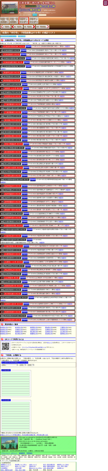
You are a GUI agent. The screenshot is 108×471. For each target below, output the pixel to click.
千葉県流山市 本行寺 (12, 116)
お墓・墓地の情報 (48, 468)
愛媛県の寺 (33, 333)
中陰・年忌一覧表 (20, 470)
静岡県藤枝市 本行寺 (12, 202)
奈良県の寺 (63, 329)
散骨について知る (20, 466)
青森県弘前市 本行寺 (11, 72)
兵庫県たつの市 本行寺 (13, 262)
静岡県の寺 (33, 327)
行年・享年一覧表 (62, 466)
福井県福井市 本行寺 (12, 186)
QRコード (49, 342)
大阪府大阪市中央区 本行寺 (15, 240)
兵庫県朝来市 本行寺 (12, 254)
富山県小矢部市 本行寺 (13, 168)
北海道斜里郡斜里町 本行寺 (14, 46)
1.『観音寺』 (6, 26)
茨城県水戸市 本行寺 (12, 92)
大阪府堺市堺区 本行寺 (13, 225)
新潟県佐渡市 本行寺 (12, 160)
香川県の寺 (18, 333)
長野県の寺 (3, 327)
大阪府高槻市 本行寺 (12, 250)
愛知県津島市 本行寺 (12, 206)
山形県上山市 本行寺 (12, 84)
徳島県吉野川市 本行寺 (13, 286)
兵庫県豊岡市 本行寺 (12, 258)
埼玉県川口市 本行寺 (12, 96)
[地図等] (67, 46)
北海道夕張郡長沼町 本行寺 (14, 58)
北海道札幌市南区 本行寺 (13, 62)
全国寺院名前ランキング (8, 36)
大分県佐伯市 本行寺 (12, 320)
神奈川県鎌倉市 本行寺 (13, 144)
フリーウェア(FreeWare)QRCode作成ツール (34, 347)
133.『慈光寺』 (28, 26)
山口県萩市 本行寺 (12, 278)
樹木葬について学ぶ (21, 464)
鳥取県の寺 (3, 331)
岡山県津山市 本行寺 (12, 270)
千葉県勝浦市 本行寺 (12, 104)
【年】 (10, 365)
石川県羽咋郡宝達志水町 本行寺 (16, 180)
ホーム (35, 15)
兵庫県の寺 (48, 329)
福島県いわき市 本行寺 (13, 88)
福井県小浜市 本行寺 (12, 198)
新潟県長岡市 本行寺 (12, 152)
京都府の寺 (18, 329)
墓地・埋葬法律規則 (49, 466)
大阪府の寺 (33, 329)
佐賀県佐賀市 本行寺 (12, 308)
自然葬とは (60, 468)
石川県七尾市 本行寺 (12, 176)
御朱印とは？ (5, 466)
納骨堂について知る (63, 464)
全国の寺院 (21, 36)
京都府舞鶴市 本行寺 (12, 221)
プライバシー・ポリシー (9, 453)
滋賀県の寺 (3, 329)
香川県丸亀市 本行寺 (12, 294)
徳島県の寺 (3, 333)
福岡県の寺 (63, 333)
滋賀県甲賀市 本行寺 (12, 218)
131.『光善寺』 (18, 26)
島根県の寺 (18, 331)
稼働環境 (22, 453)
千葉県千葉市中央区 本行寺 (15, 108)
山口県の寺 (63, 331)
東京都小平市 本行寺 (12, 120)
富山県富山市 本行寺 (12, 164)
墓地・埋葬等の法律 (7, 470)
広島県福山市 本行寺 (12, 274)
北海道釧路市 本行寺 (11, 54)
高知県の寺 (48, 333)
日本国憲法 (4, 468)
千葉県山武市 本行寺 (12, 100)
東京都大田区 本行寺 (12, 140)
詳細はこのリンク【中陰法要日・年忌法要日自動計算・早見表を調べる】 (24, 435)
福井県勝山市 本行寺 (12, 190)
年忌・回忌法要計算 (49, 464)
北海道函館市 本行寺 (11, 50)
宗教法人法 (32, 466)
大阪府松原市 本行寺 (12, 236)
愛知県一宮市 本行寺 (12, 210)
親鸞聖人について (6, 464)
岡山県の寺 (33, 331)
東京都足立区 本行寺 (12, 124)
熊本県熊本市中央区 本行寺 (15, 316)
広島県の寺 (48, 331)
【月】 (22, 365)
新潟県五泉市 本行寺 (12, 156)
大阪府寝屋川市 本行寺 (13, 246)
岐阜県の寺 (18, 327)
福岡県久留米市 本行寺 (13, 304)
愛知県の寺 (48, 327)
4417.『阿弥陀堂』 (41, 26)
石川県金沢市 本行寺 (12, 172)
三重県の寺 (63, 327)
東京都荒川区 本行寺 (12, 132)
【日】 (31, 365)
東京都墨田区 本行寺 (12, 128)
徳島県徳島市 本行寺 (12, 290)
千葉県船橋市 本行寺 (12, 112)
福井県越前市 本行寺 (12, 194)
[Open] (28, 46)
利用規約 (29, 453)
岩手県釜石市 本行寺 (11, 76)
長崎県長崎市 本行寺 (12, 312)
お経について (33, 464)
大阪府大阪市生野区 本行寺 (15, 229)
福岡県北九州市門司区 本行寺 (16, 298)
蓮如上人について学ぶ (35, 468)
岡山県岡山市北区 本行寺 (14, 266)
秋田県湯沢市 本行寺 (11, 80)
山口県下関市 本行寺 (12, 282)
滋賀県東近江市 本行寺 (13, 214)
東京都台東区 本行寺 (12, 136)
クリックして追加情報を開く (11, 461)
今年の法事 (18, 468)
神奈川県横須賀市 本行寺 (14, 148)
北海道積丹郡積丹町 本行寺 (14, 66)
